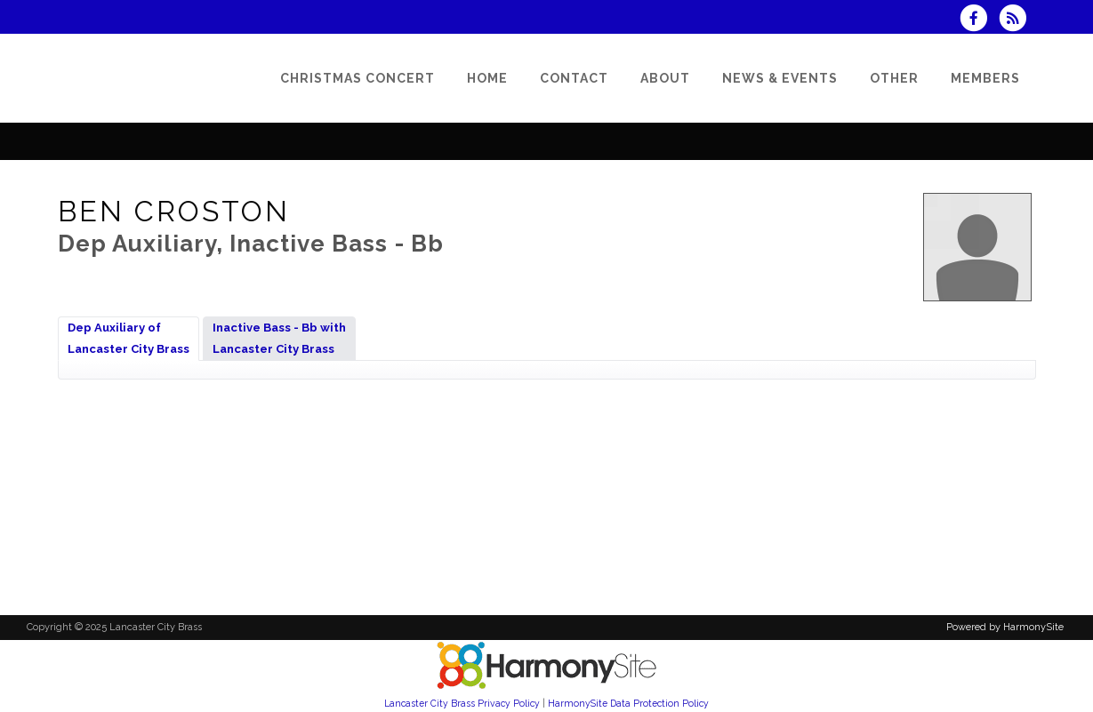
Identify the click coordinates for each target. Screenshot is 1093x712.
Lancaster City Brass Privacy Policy (462, 703)
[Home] (487, 78)
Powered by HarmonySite (1005, 627)
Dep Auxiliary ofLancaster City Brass (128, 338)
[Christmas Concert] (357, 78)
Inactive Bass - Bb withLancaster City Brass (279, 338)
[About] (665, 78)
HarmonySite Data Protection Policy (628, 703)
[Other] (894, 78)
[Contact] (574, 78)
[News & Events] (780, 78)
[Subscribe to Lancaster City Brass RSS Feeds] (1017, 20)
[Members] (985, 78)
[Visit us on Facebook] (979, 20)
